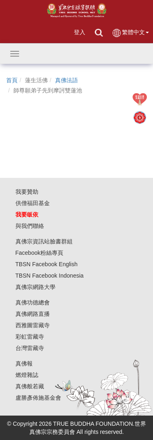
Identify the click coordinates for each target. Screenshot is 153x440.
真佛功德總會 (33, 302)
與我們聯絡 (30, 226)
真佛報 (24, 363)
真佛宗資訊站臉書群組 (44, 241)
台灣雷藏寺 (30, 348)
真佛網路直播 (33, 314)
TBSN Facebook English (47, 264)
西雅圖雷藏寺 (33, 325)
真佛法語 (66, 80)
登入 (79, 32)
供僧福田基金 (33, 203)
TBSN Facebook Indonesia (50, 275)
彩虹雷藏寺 (30, 336)
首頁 (12, 80)
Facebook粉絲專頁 (39, 253)
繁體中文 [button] (130, 33)
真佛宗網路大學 (35, 287)
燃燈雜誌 (27, 375)
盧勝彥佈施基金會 (38, 397)
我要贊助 (27, 191)
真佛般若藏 (30, 386)
